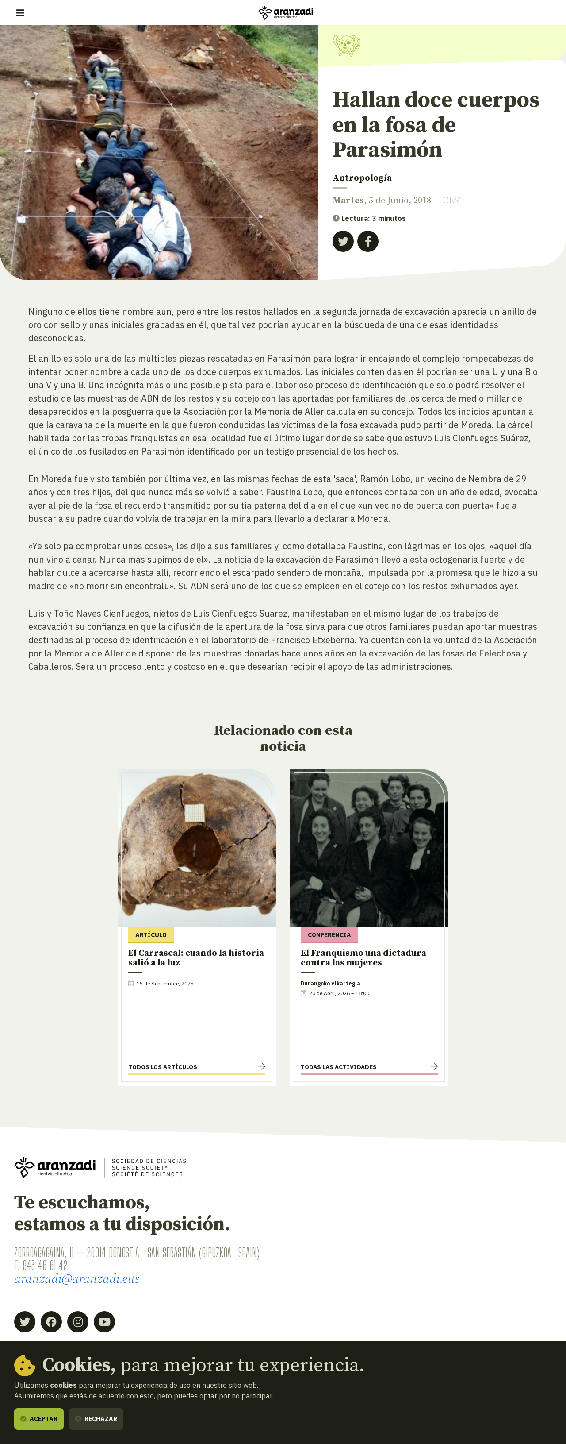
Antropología (362, 178)
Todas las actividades (339, 1067)
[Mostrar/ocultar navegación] (20, 13)
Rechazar (96, 1419)
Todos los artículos (162, 1067)
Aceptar (38, 1419)
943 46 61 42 (45, 1265)
